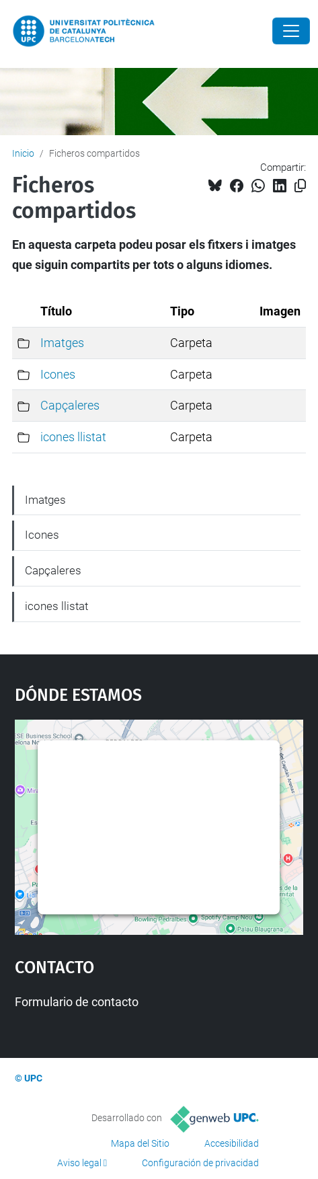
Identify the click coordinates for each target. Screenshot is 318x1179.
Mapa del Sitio (140, 1143)
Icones (57, 374)
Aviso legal (79, 1162)
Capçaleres (70, 405)
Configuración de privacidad (200, 1162)
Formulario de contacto (76, 1002)
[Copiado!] (300, 186)
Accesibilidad (231, 1143)
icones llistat (73, 437)
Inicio (23, 153)
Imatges (62, 343)
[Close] (291, 30)
